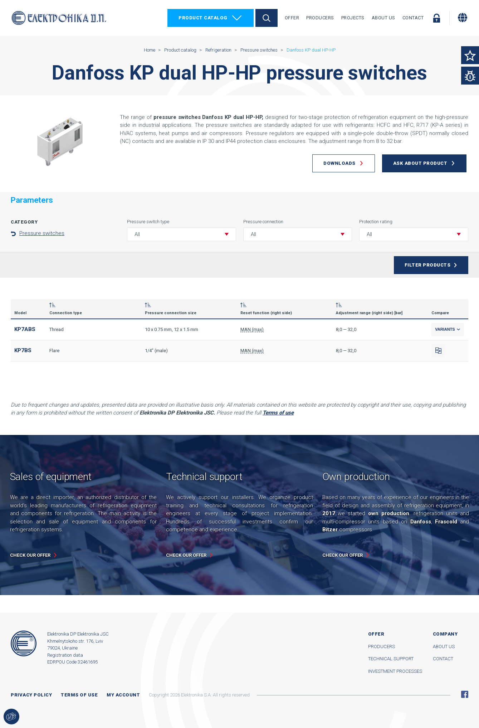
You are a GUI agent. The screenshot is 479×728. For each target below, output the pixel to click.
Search (266, 18)
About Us (383, 17)
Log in (436, 18)
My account (123, 695)
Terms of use (79, 695)
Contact (413, 17)
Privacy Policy (31, 695)
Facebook (464, 694)
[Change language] (462, 17)
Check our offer (30, 555)
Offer (292, 17)
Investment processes (395, 671)
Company (445, 634)
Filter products (428, 265)
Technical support (391, 658)
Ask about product (420, 163)
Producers (320, 17)
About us (444, 646)
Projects (353, 17)
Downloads (339, 163)
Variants (447, 329)
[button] (181, 234)
